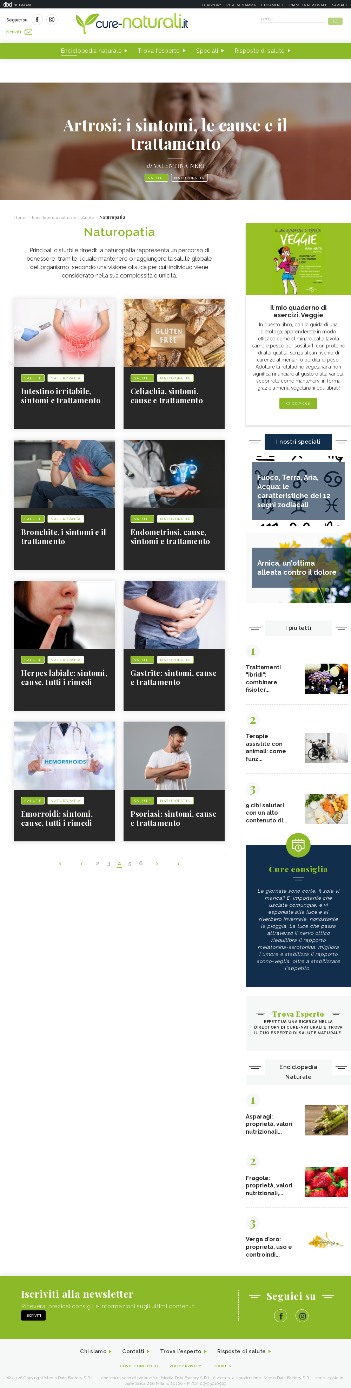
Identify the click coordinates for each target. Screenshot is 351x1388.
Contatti (131, 1354)
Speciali (207, 48)
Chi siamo (89, 1354)
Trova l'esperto (159, 48)
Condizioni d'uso (136, 1369)
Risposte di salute (259, 48)
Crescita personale (308, 5)
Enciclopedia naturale (91, 48)
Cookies (226, 1369)
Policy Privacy (186, 1369)
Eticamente (272, 5)
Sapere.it (340, 5)
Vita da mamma (241, 5)
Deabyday (211, 5)
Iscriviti (85, 20)
